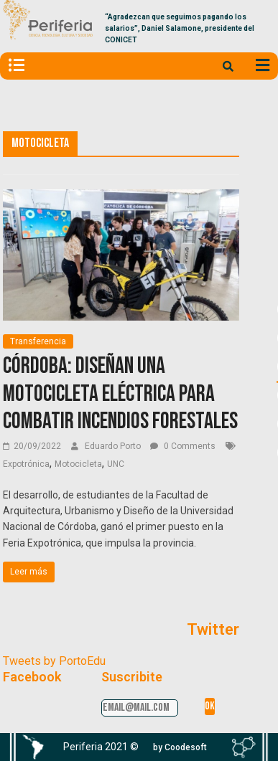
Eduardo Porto (114, 446)
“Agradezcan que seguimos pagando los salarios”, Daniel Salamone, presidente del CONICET (179, 28)
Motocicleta (78, 464)
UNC (115, 464)
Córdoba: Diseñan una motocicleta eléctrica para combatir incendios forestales (120, 393)
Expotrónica (26, 464)
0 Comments (183, 446)
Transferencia (38, 341)
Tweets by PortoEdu (54, 661)
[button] (180, 747)
